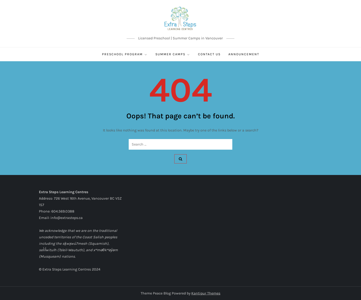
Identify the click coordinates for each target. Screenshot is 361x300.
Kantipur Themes (205, 293)
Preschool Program (125, 54)
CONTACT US (209, 54)
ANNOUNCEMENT (243, 54)
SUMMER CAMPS (172, 54)
